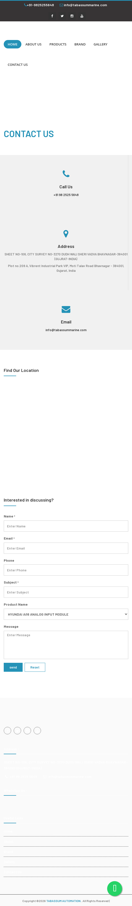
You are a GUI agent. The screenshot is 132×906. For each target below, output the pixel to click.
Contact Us (13, 872)
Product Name (16, 604)
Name (9, 516)
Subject (11, 582)
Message (11, 626)
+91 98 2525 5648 (66, 195)
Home (8, 831)
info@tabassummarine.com (83, 5)
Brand (8, 851)
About (8, 841)
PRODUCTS (57, 44)
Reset (35, 667)
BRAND (80, 44)
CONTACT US (18, 64)
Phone (9, 560)
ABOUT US (33, 44)
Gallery (9, 862)
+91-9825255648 (39, 5)
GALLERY (100, 44)
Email (9, 538)
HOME (12, 44)
